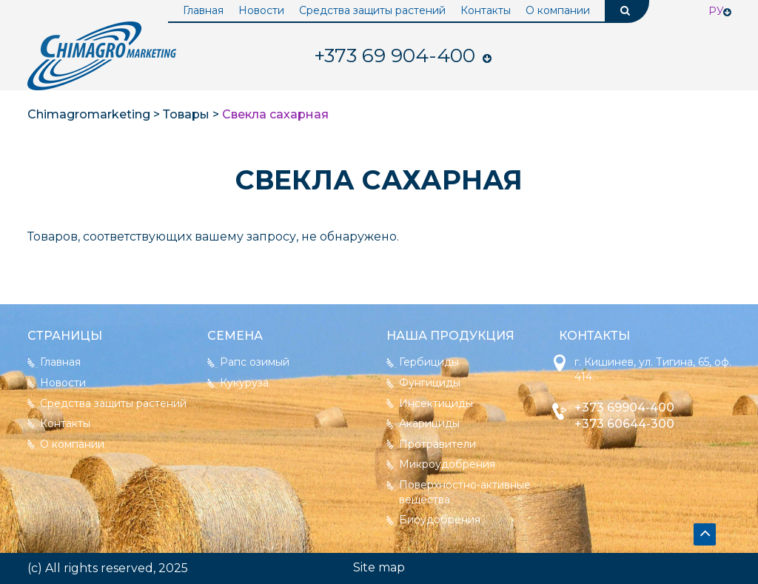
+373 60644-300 (624, 424)
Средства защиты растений (372, 10)
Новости (261, 10)
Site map (379, 567)
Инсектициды (436, 403)
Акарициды (429, 423)
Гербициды (429, 362)
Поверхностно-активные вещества (465, 492)
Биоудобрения (439, 519)
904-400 (394, 55)
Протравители (437, 444)
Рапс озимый (254, 362)
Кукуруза (244, 382)
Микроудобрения (447, 464)
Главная (203, 10)
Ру (716, 11)
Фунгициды (429, 382)
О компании (558, 10)
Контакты (485, 10)
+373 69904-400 (624, 407)
